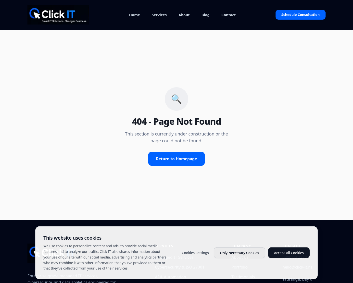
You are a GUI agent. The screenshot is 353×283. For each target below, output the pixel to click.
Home (134, 14)
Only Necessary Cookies (239, 259)
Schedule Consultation (300, 14)
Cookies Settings (195, 259)
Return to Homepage (176, 158)
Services (159, 14)
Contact (228, 14)
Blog (206, 14)
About (184, 14)
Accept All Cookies (289, 259)
